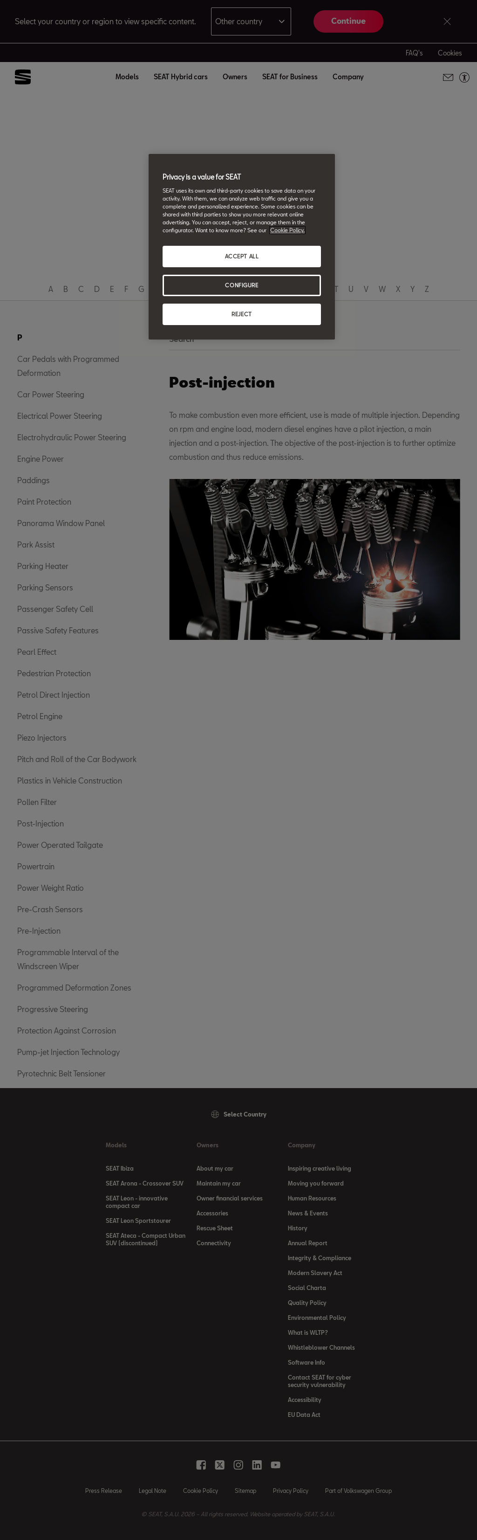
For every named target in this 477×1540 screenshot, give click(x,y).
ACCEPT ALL (242, 256)
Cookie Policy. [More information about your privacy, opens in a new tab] (287, 230)
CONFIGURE (241, 285)
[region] (242, 247)
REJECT (242, 314)
